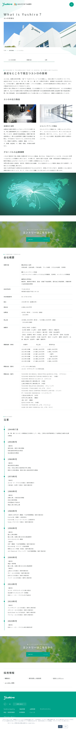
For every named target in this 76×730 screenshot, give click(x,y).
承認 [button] (60, 726)
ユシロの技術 (12, 60)
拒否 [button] (66, 726)
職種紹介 (7, 678)
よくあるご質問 (9, 683)
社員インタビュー (58, 678)
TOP (5, 50)
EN (10, 704)
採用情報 (11, 50)
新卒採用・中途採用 (35, 678)
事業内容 (29, 60)
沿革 (46, 60)
